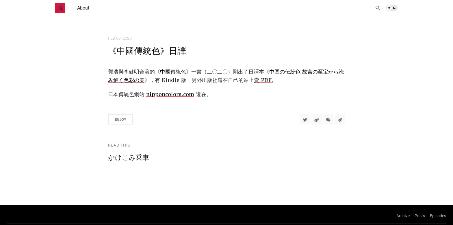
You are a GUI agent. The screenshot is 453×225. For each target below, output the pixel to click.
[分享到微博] (316, 119)
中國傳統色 (173, 71)
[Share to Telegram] (340, 119)
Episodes (438, 215)
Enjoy (120, 119)
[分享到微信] (328, 119)
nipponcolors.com (170, 94)
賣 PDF (263, 80)
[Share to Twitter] (305, 119)
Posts (420, 215)
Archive (403, 215)
